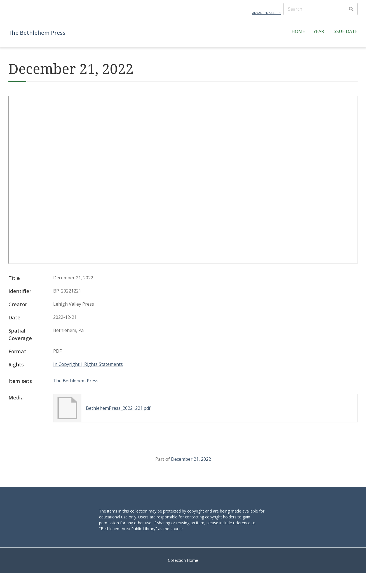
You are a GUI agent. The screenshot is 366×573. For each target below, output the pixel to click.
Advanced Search (266, 13)
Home (298, 31)
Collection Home (183, 560)
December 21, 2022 (191, 459)
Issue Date (345, 31)
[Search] (320, 9)
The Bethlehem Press (36, 32)
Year (318, 31)
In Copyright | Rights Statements (88, 364)
